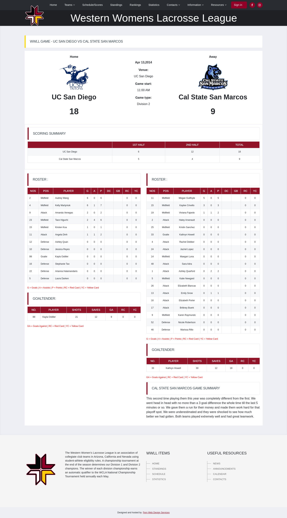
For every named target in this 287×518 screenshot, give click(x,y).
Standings (116, 4)
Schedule (158, 474)
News (216, 463)
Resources (218, 4)
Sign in (238, 4)
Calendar (219, 474)
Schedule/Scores (92, 4)
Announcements (224, 468)
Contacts (173, 4)
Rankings (135, 4)
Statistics (153, 4)
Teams (69, 4)
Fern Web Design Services (156, 512)
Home (53, 4)
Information (195, 4)
